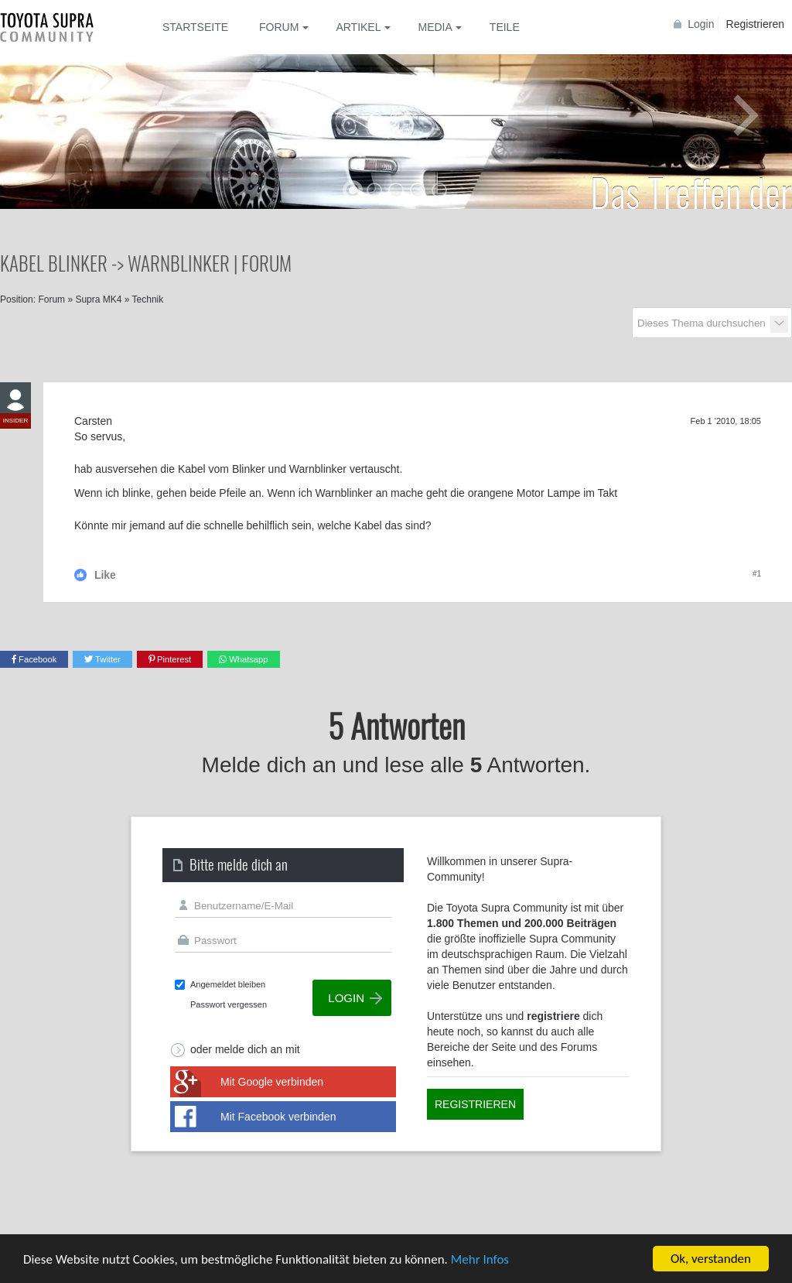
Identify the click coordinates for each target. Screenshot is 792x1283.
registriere (553, 1016)
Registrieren (755, 24)
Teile (505, 27)
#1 (757, 574)
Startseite (195, 27)
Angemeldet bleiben (227, 984)
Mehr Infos (480, 1259)
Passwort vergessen (228, 1004)
